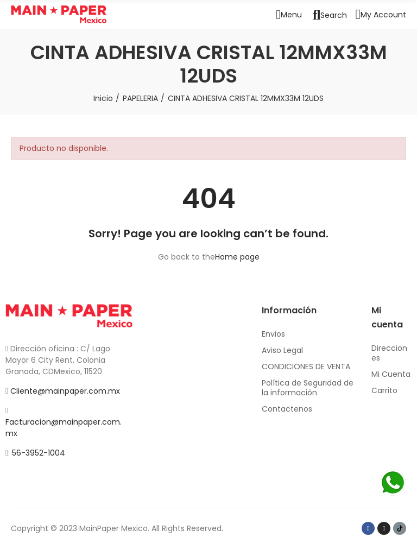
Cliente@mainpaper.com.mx (65, 391)
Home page (237, 256)
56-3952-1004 (38, 452)
